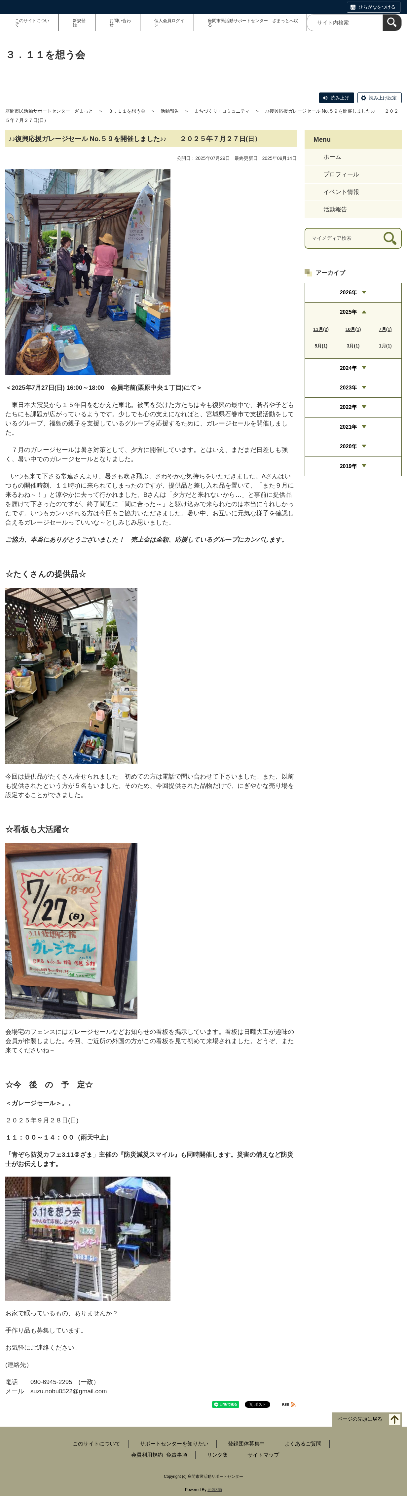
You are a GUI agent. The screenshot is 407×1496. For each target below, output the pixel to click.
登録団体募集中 (246, 1443)
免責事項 (176, 1455)
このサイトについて (32, 22)
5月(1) (320, 345)
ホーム (332, 157)
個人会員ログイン (169, 22)
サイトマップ (263, 1455)
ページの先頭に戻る (360, 1419)
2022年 (348, 407)
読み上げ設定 (383, 97)
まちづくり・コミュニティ (222, 111)
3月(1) (353, 345)
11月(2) (321, 329)
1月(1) (385, 345)
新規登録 (79, 22)
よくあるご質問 (302, 1443)
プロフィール (341, 174)
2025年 (348, 312)
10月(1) (353, 329)
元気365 (214, 1489)
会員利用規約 (147, 1455)
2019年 (348, 466)
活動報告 (170, 111)
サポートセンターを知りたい (174, 1443)
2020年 (348, 446)
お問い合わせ (120, 22)
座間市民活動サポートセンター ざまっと (49, 111)
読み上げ (340, 97)
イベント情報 (341, 192)
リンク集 (217, 1455)
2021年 (348, 427)
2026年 (348, 292)
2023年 (348, 387)
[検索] (392, 22)
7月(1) (385, 329)
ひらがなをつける (376, 7)
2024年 (348, 368)
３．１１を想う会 (126, 111)
